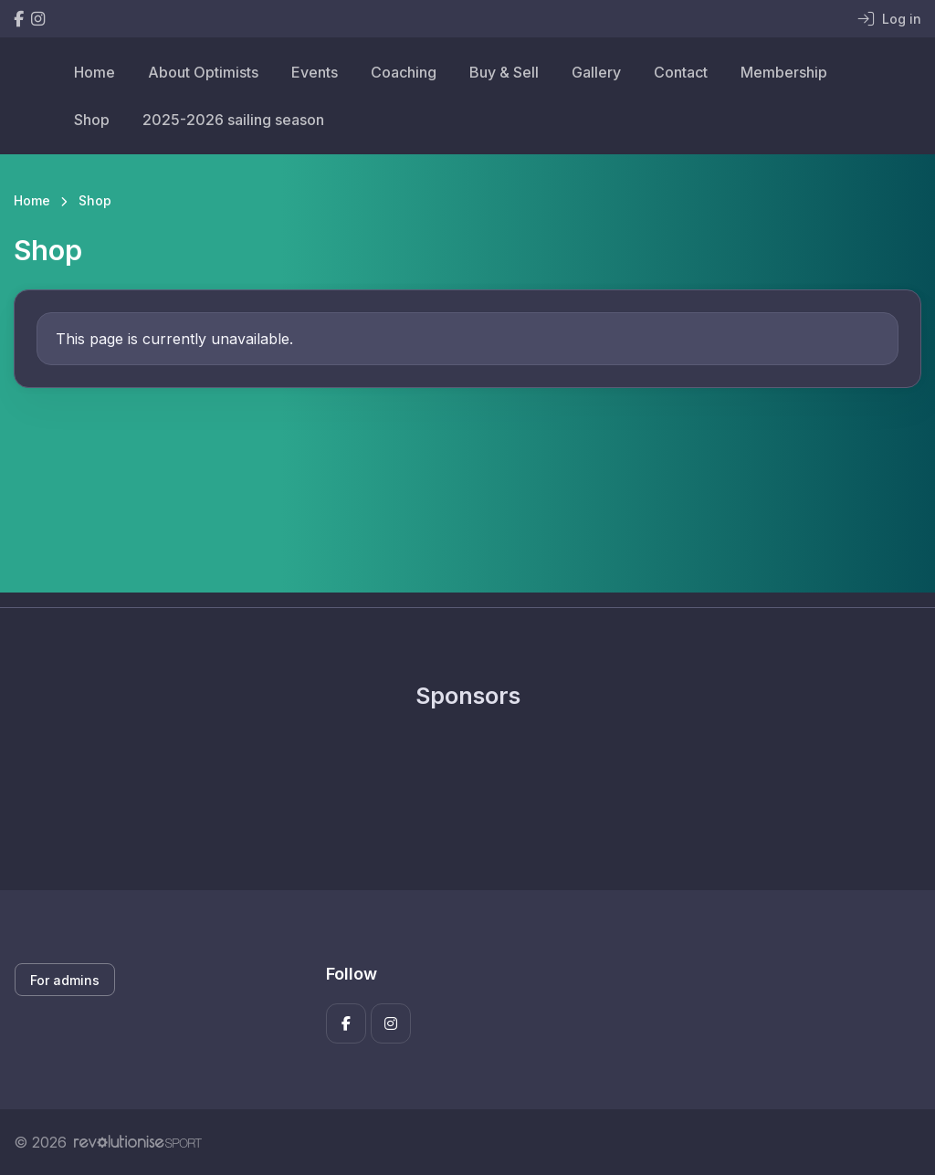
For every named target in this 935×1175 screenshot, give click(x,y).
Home (94, 72)
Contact (681, 72)
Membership (784, 72)
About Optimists (203, 72)
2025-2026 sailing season (233, 119)
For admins (65, 980)
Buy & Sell (504, 72)
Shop (92, 119)
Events (314, 72)
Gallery (596, 72)
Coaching (403, 72)
